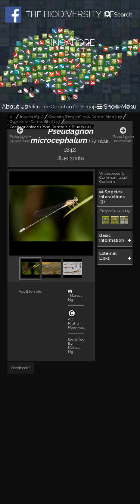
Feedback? (20, 368)
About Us (15, 106)
